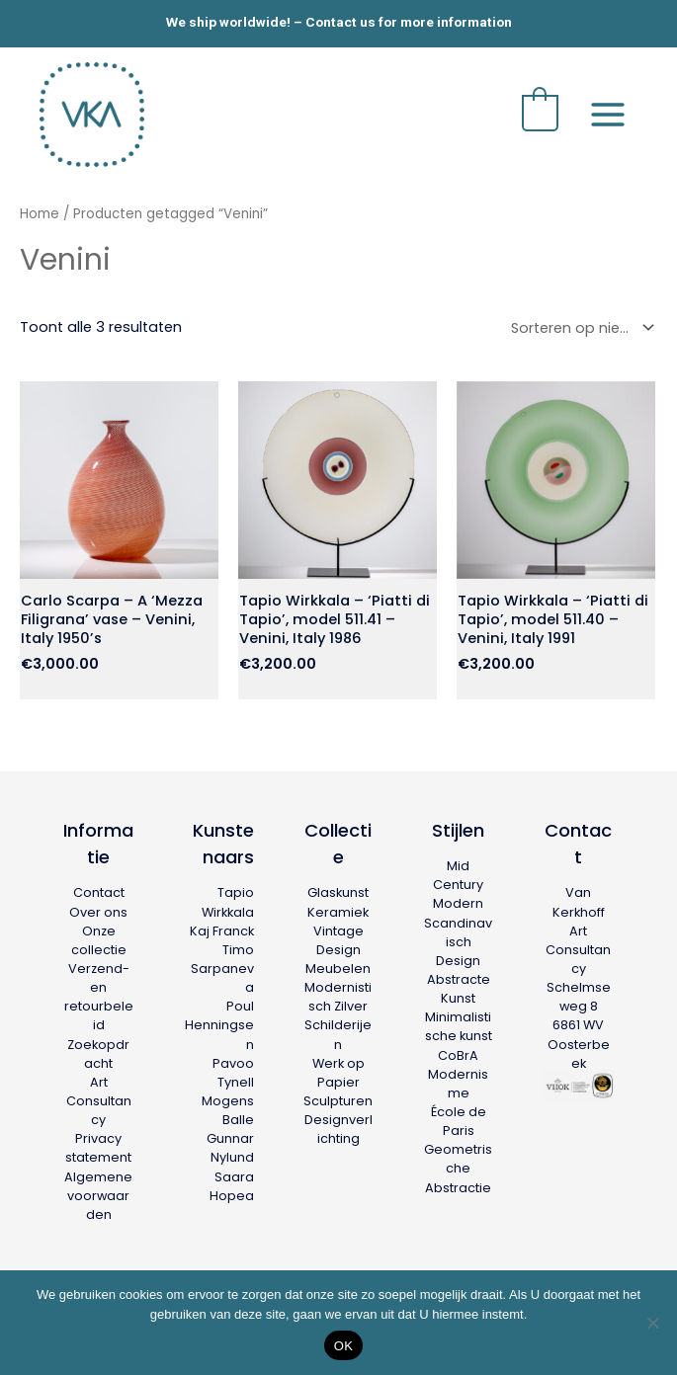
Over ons (98, 908)
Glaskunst (338, 889)
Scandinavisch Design (458, 938)
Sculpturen (338, 1097)
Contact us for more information (408, 22)
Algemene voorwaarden (98, 1192)
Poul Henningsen (219, 1021)
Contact (99, 889)
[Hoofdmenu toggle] (607, 113)
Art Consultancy (98, 1097)
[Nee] (652, 1323)
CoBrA (458, 1051)
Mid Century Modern (458, 880)
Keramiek (338, 908)
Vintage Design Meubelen (338, 946)
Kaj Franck (222, 927)
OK (343, 1345)
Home (39, 213)
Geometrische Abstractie (458, 1164)
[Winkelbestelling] (578, 326)
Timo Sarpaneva (222, 964)
